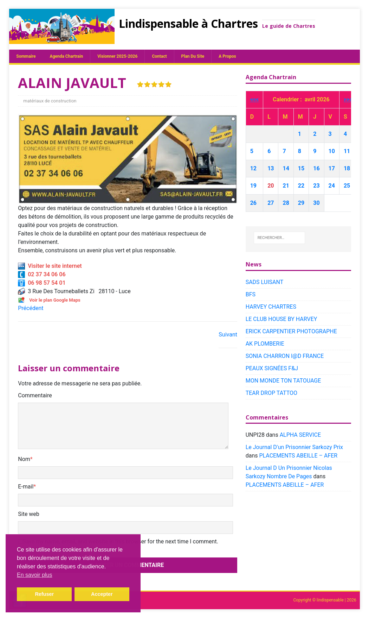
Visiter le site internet (50, 266)
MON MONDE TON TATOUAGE (283, 380)
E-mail (25, 486)
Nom (24, 459)
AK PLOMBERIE (265, 343)
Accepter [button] (102, 594)
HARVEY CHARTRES (271, 306)
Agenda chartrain (66, 56)
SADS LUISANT (265, 282)
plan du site (193, 56)
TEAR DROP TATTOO (271, 393)
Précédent (30, 308)
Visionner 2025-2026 (117, 56)
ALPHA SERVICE (300, 434)
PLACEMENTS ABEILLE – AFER (298, 455)
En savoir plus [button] (34, 575)
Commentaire (35, 395)
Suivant (228, 334)
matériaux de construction (49, 100)
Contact (159, 56)
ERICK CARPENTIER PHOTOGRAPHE (291, 331)
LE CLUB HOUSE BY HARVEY (281, 319)
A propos (227, 56)
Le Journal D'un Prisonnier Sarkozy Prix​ (294, 447)
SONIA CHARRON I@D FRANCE (285, 356)
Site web (28, 514)
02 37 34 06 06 (41, 274)
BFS (250, 294)
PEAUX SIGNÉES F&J (272, 368)
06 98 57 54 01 (41, 282)
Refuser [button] (44, 594)
